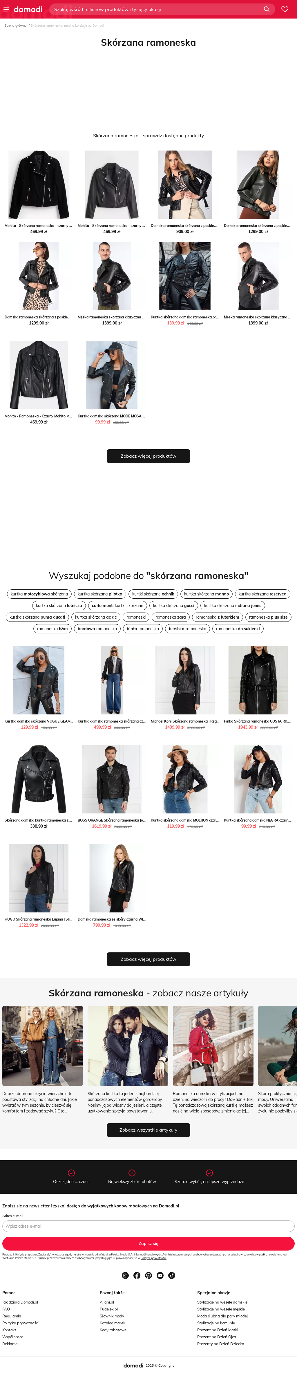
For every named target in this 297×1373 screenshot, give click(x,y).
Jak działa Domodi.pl (20, 1302)
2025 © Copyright (160, 1365)
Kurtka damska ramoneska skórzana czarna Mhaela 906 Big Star (131, 721)
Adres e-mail (12, 1215)
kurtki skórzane (153, 594)
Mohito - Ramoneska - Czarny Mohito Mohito (41, 416)
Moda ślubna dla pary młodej (222, 1316)
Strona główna (16, 25)
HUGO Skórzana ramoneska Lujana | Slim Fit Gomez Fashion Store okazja (65, 919)
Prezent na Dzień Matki (217, 1330)
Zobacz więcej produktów (148, 456)
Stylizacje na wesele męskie (221, 1309)
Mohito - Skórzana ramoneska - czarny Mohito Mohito (49, 225)
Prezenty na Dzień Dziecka (220, 1343)
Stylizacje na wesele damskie (222, 1302)
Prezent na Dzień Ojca (216, 1336)
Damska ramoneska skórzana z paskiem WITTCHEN (193, 225)
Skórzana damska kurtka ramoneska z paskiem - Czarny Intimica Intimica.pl (67, 820)
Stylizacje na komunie (216, 1323)
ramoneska (170, 617)
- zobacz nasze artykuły (148, 993)
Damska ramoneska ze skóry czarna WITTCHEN (117, 919)
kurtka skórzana (39, 594)
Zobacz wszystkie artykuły (148, 1130)
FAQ (6, 1309)
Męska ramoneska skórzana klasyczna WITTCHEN (119, 317)
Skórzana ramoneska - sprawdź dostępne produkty (148, 135)
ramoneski (136, 617)
